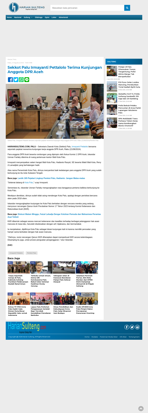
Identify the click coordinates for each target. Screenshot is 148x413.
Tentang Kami (134, 335)
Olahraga (38, 17)
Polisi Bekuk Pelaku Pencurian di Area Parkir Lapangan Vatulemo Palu (129, 109)
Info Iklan (123, 335)
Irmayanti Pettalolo (80, 147)
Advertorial (63, 17)
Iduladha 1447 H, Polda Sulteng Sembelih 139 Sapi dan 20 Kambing (129, 96)
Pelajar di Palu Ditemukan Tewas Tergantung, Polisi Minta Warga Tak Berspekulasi (127, 72)
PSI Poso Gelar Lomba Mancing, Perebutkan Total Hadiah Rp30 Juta (129, 84)
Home (9, 17)
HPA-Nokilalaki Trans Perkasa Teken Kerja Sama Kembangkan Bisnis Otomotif (128, 122)
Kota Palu (29, 182)
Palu (14, 59)
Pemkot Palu (31, 253)
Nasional (17, 17)
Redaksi (95, 335)
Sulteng (28, 17)
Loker (54, 17)
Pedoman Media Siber (109, 335)
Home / (10, 59)
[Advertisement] (74, 38)
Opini (47, 17)
